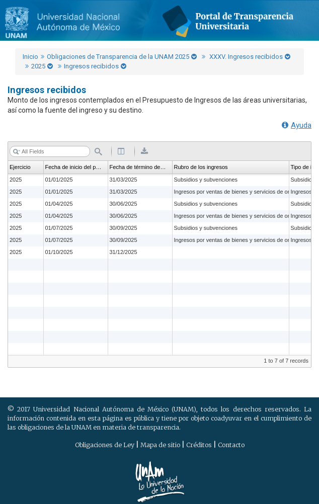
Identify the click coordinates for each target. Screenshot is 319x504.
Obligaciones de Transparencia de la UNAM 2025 (118, 56)
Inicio (30, 56)
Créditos (199, 445)
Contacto (231, 445)
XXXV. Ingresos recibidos (245, 56)
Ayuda (296, 125)
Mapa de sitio (160, 445)
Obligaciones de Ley (104, 445)
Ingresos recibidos (91, 66)
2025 (38, 66)
